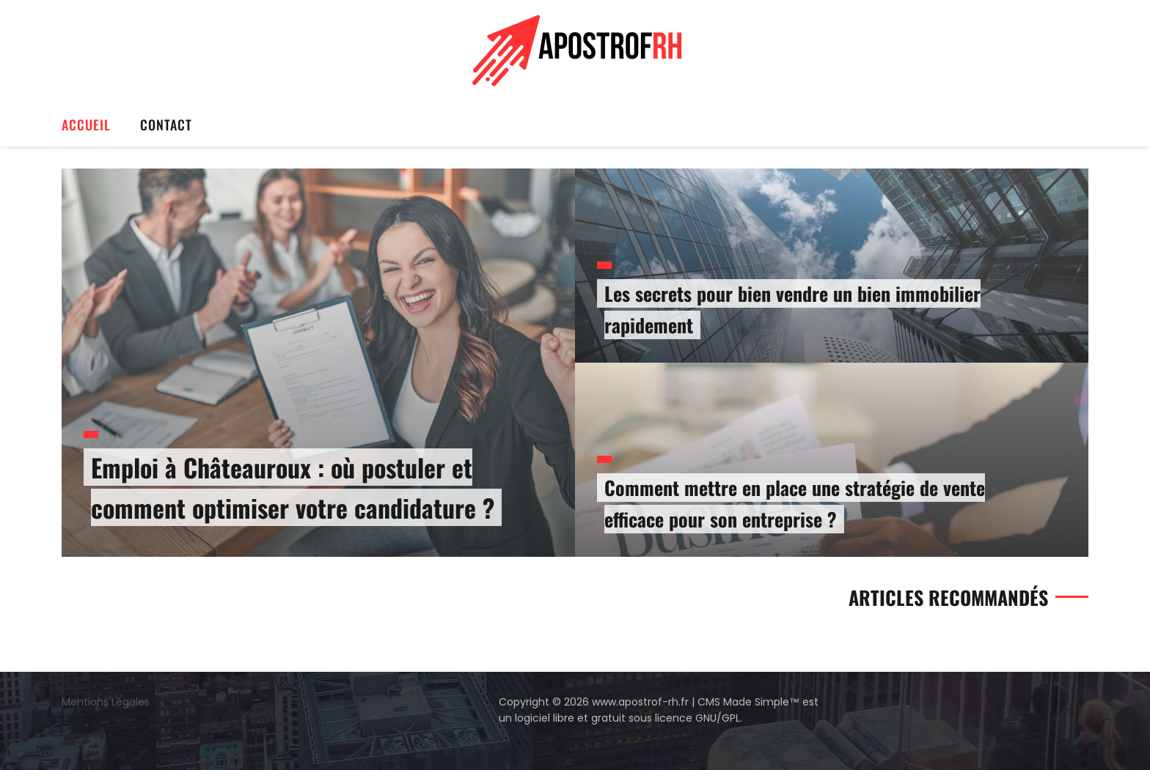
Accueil (86, 124)
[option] (575, 363)
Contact (166, 124)
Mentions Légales (106, 702)
